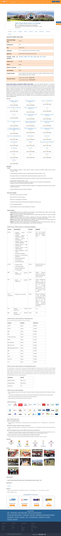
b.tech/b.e (3, 526)
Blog (32, 528)
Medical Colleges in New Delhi (35, 512)
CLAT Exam (47, 517)
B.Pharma (14, 160)
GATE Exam (9, 519)
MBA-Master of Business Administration (14, 101)
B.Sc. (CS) (30, 148)
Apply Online (12, 505)
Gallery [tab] (36, 31)
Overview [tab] (10, 31)
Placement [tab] (31, 31)
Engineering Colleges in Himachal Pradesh (45, 515)
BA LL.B (3, 528)
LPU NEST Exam (26, 515)
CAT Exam (17, 517)
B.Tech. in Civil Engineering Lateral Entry (14, 122)
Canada (22, 528)
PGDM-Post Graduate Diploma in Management (30, 129)
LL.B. (47, 107)
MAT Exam (15, 519)
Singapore (23, 527)
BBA (47, 148)
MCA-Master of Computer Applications (30, 101)
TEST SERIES (12, 1)
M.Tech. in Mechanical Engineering (14, 107)
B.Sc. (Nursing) (14, 148)
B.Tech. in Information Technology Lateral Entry (47, 115)
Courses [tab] (15, 31)
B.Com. (14, 154)
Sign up (58, 1)
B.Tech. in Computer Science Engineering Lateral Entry (30, 122)
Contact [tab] (9, 33)
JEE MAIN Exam (14, 512)
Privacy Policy (33, 526)
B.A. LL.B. (14, 114)
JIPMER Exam (41, 517)
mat (12, 528)
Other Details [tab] (41, 31)
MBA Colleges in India (22, 512)
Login (53, 1)
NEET (8, 512)
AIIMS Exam (22, 517)
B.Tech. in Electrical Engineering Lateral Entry (30, 115)
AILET (27, 517)
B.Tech (47, 154)
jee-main (13, 527)
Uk (21, 526)
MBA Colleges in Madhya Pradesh (14, 515)
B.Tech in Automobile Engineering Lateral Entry (47, 129)
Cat (12, 526)
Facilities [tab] (25, 31)
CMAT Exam (32, 515)
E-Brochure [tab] (48, 31)
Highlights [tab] (20, 31)
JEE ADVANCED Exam (33, 517)
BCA (30, 154)
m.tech (3, 527)
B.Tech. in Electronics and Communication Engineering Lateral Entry (14, 129)
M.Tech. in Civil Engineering (47, 100)
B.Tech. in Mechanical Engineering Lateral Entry (47, 122)
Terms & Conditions (34, 527)
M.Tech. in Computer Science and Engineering (30, 108)
